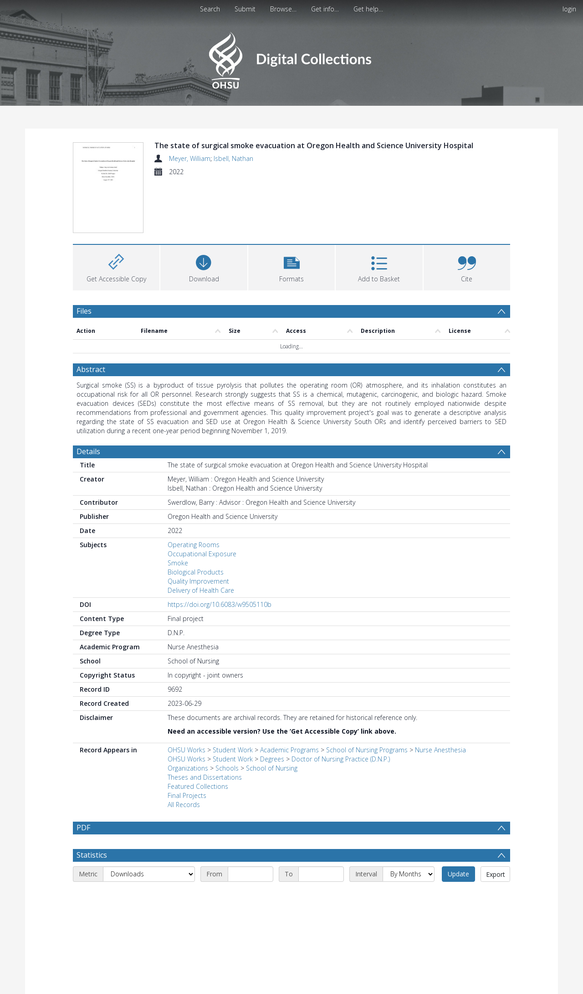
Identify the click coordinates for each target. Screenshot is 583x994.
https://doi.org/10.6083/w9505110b (219, 551)
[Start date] (250, 820)
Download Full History (473, 986)
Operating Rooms (194, 491)
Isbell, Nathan (233, 158)
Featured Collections (198, 733)
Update (458, 820)
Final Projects (187, 742)
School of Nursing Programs (367, 696)
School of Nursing (271, 714)
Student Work (233, 696)
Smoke (178, 509)
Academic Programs (289, 696)
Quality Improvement (198, 527)
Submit (245, 9)
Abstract (91, 316)
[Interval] (409, 820)
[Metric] (149, 820)
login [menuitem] (569, 9)
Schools (227, 714)
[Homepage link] (291, 57)
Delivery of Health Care (201, 537)
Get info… (325, 9)
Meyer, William (189, 158)
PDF (83, 774)
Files (84, 257)
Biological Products (196, 518)
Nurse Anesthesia (440, 696)
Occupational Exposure (202, 500)
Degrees (272, 705)
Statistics (92, 802)
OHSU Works (186, 696)
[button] (291, 212)
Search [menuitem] (210, 9)
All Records (184, 751)
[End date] (321, 820)
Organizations (188, 714)
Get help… (368, 9)
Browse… (283, 9)
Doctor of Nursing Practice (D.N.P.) (341, 705)
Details (88, 398)
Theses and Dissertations (205, 724)
